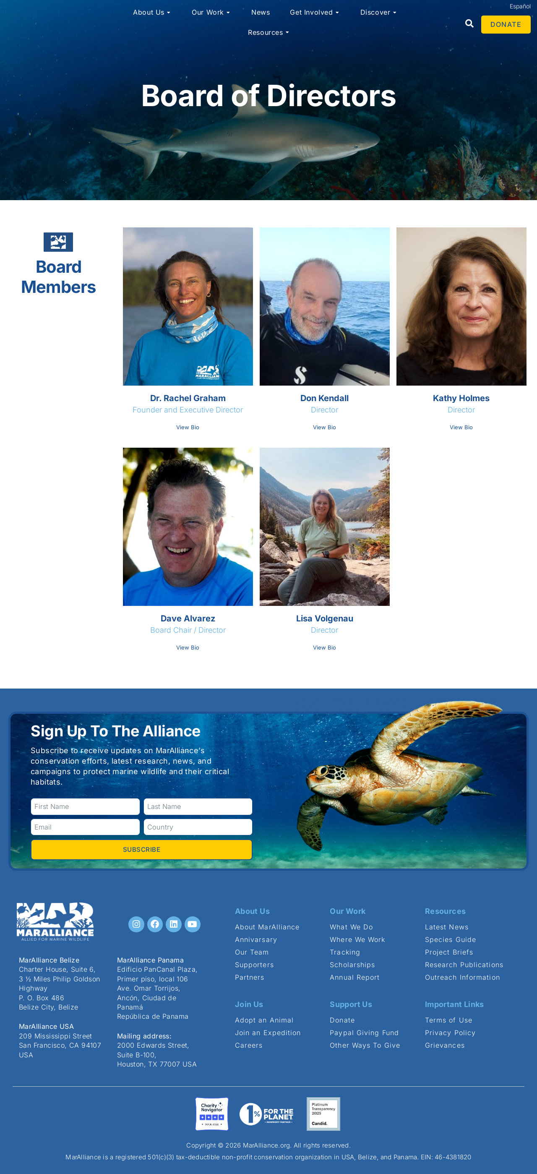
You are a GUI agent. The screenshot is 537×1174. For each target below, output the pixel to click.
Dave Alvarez (188, 618)
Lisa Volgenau (324, 618)
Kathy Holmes (461, 398)
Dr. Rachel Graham (188, 398)
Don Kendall (324, 398)
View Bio (187, 427)
